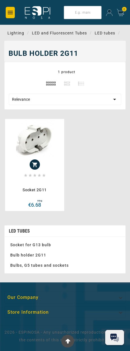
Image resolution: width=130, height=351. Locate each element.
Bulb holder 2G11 (28, 255)
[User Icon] (109, 12)
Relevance (65, 99)
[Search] (82, 13)
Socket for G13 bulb (30, 245)
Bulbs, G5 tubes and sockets (39, 265)
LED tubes (19, 231)
